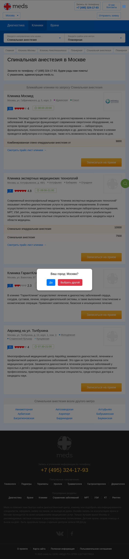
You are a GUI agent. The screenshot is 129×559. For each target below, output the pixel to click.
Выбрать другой (70, 282)
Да (51, 282)
